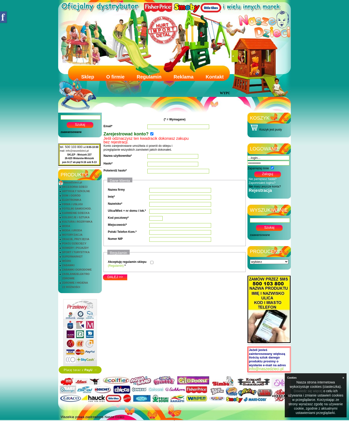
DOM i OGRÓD (71, 195)
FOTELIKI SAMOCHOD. (77, 208)
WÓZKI (66, 260)
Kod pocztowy (117, 217)
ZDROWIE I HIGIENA (75, 282)
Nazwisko (114, 203)
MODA (66, 226)
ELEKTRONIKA (71, 199)
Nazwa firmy (116, 189)
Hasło (107, 163)
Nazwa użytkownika (117, 155)
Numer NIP (115, 239)
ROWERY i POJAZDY (75, 247)
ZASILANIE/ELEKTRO (76, 274)
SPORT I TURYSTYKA (76, 252)
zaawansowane (71, 132)
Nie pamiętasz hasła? (263, 179)
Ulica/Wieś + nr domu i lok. (126, 210)
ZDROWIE (68, 278)
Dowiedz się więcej (308, 391)
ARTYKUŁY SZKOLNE (76, 191)
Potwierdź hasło (114, 170)
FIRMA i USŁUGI (72, 204)
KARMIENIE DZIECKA (76, 212)
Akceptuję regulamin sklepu (127, 262)
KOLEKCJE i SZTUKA (76, 217)
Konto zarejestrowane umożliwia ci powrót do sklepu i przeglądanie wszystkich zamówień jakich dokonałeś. (146, 144)
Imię (111, 196)
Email (107, 126)
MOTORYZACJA (72, 234)
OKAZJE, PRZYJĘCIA (75, 239)
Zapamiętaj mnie (258, 168)
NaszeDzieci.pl (72, 182)
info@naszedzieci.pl (77, 150)
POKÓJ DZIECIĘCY (74, 243)
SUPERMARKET (72, 256)
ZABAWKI (68, 265)
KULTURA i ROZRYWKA (77, 221)
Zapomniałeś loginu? (262, 183)
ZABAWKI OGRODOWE (77, 269)
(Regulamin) (116, 265)
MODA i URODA (72, 230)
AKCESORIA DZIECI (74, 186)
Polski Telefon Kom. (121, 232)
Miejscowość (117, 224)
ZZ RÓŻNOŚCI (71, 287)
